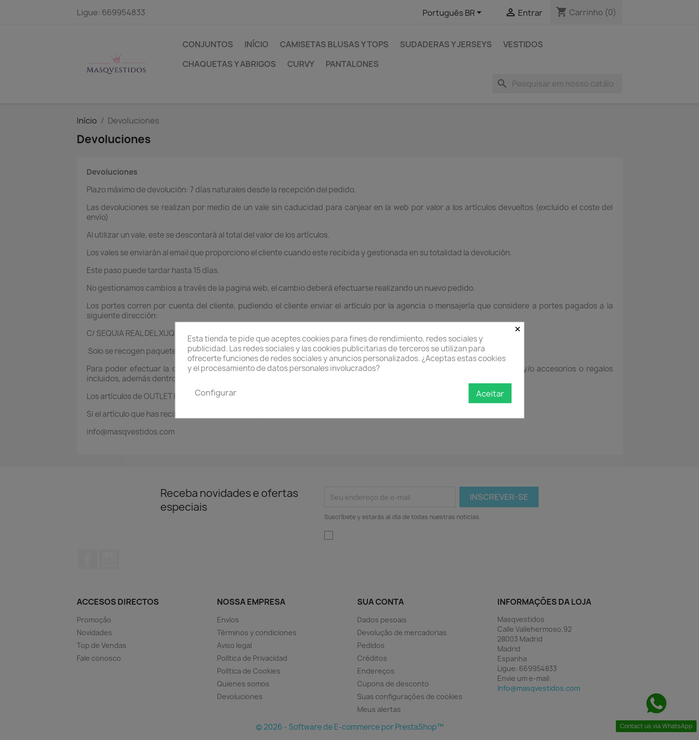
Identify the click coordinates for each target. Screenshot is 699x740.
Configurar (216, 392)
